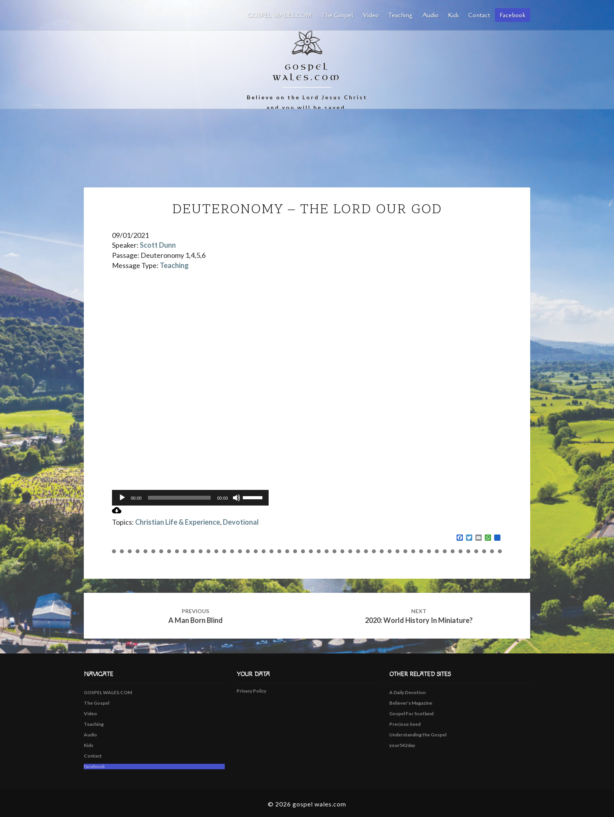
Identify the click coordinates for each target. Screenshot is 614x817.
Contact (479, 15)
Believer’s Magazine (410, 703)
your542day (402, 745)
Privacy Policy (251, 691)
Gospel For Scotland (411, 713)
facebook (513, 15)
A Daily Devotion (407, 692)
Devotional (241, 522)
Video (371, 15)
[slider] (179, 498)
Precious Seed (405, 724)
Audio (430, 15)
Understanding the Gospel (417, 735)
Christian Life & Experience (177, 522)
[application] (190, 498)
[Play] (122, 498)
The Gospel (337, 15)
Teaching (400, 15)
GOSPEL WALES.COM (279, 15)
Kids (453, 15)
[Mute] (236, 498)
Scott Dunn (158, 245)
